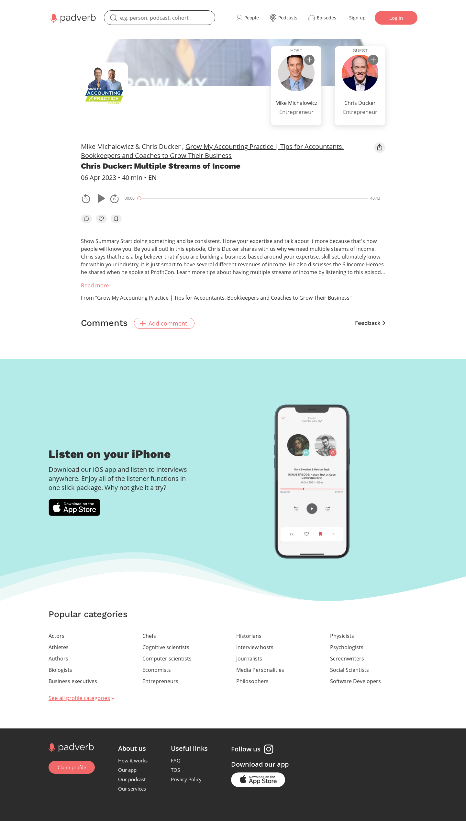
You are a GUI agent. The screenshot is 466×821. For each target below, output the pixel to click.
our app (277, 763)
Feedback (370, 323)
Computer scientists (167, 657)
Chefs (149, 635)
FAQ (176, 760)
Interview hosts (254, 646)
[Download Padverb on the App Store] (74, 507)
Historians (248, 635)
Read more (95, 285)
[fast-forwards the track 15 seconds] (114, 198)
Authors (58, 657)
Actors (56, 635)
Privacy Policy (186, 778)
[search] (159, 17)
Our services (132, 788)
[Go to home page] (70, 746)
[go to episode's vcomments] (86, 219)
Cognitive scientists (165, 646)
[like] (101, 219)
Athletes (59, 646)
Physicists (342, 635)
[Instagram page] (269, 748)
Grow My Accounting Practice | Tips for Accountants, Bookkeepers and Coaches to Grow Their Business (212, 151)
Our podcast (132, 778)
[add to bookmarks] (116, 219)
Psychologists (346, 646)
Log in (396, 18)
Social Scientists (349, 669)
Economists (156, 669)
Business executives (73, 680)
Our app (127, 769)
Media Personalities (260, 669)
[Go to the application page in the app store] (258, 779)
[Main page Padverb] (72, 18)
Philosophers (252, 680)
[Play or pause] (100, 198)
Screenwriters (347, 657)
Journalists (249, 657)
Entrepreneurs (160, 680)
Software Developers (355, 680)
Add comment (165, 322)
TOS (175, 769)
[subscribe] (309, 60)
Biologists (60, 669)
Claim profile (72, 766)
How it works (133, 760)
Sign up (357, 18)
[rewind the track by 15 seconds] (86, 198)
